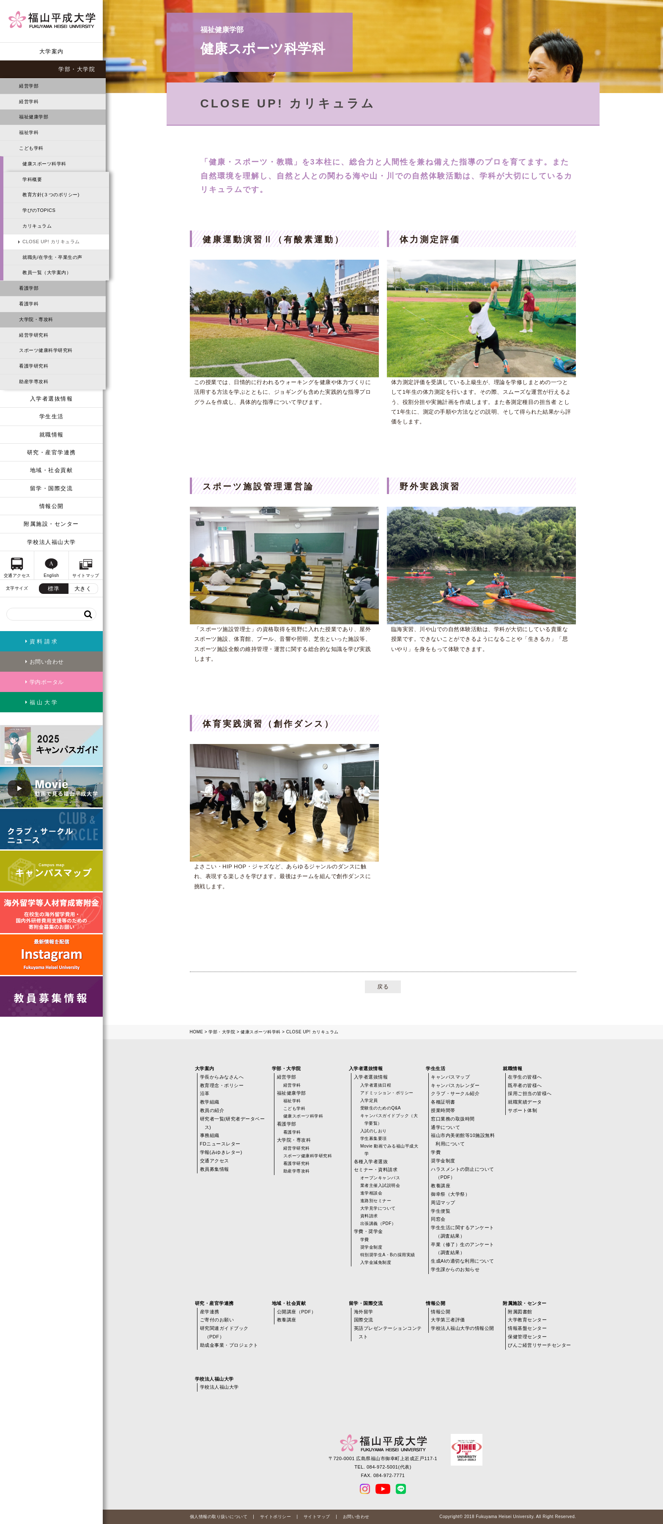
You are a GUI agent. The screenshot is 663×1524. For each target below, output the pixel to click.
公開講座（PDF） (296, 1311)
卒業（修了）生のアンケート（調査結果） (462, 1248)
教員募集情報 (214, 1169)
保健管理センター (527, 1336)
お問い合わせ (356, 1516)
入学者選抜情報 (51, 398)
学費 (364, 1239)
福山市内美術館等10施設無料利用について (463, 1139)
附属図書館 (520, 1311)
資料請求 (369, 1216)
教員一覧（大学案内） (46, 272)
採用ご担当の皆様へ (530, 1093)
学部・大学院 (76, 69)
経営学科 (28, 101)
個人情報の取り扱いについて (219, 1516)
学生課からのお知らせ (455, 1269)
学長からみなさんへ (222, 1076)
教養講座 (440, 1185)
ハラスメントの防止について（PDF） (462, 1173)
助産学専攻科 (33, 381)
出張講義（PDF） (378, 1223)
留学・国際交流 (51, 488)
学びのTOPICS (38, 210)
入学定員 (369, 1100)
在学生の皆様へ (525, 1076)
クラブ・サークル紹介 (455, 1093)
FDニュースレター (220, 1143)
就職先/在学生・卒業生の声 (52, 257)
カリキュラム (37, 225)
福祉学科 (28, 132)
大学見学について (378, 1208)
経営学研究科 (33, 335)
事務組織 (209, 1135)
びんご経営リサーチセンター (539, 1345)
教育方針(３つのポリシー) (50, 194)
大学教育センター (527, 1319)
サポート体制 (522, 1110)
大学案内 (51, 51)
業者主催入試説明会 (380, 1185)
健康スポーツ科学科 (44, 163)
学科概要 (32, 179)
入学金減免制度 (376, 1262)
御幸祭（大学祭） (450, 1194)
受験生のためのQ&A (380, 1108)
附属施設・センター (51, 524)
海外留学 (363, 1311)
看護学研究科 (33, 365)
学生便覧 (440, 1211)
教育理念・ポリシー (222, 1085)
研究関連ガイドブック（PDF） (224, 1332)
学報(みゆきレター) (221, 1152)
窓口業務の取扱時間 (453, 1118)
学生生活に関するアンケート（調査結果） (462, 1231)
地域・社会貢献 (51, 470)
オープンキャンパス (380, 1177)
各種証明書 (443, 1101)
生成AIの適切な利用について (462, 1260)
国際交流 (363, 1319)
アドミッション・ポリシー (387, 1092)
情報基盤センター (527, 1328)
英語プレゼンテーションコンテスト (388, 1332)
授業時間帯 (443, 1110)
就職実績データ (525, 1101)
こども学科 (31, 148)
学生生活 (51, 416)
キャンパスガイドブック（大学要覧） (389, 1119)
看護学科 (28, 303)
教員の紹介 (212, 1110)
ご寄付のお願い (217, 1319)
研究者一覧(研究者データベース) (232, 1123)
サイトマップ (317, 1516)
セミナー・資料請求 (376, 1169)
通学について (445, 1127)
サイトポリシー (275, 1516)
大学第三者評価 (448, 1319)
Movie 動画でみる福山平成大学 (389, 1150)
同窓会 (438, 1219)
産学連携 (209, 1311)
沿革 (205, 1093)
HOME (196, 1032)
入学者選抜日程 (376, 1085)
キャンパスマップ (450, 1076)
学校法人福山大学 (51, 542)
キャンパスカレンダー (455, 1085)
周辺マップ (443, 1202)
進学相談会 (371, 1193)
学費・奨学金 (368, 1231)
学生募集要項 (373, 1138)
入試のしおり (373, 1131)
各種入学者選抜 (371, 1161)
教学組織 (209, 1101)
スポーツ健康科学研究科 (46, 350)
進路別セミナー (376, 1200)
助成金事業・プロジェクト (229, 1345)
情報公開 (51, 506)
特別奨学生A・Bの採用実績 (387, 1254)
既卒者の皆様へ (525, 1085)
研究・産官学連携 (51, 452)
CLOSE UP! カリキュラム (51, 241)
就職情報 (51, 434)
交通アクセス (214, 1160)
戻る (383, 986)
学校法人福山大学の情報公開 (462, 1328)
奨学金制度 (371, 1247)
